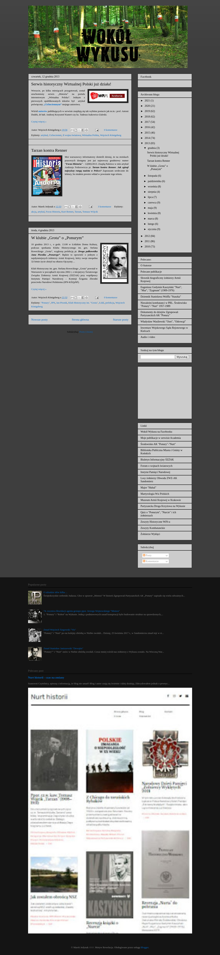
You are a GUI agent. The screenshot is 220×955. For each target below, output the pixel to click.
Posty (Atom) (86, 331)
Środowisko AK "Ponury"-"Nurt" (158, 444)
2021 (148, 100)
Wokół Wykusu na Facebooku (156, 431)
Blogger (144, 947)
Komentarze (151, 561)
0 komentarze (110, 129)
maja (151, 207)
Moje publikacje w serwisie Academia (161, 438)
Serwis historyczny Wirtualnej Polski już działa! (71, 84)
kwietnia (153, 213)
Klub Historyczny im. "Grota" (83, 302)
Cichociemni (55, 135)
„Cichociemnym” (53, 104)
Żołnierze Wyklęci (150, 534)
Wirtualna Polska (90, 135)
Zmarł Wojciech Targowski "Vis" (60, 629)
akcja (33, 211)
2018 (148, 116)
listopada (153, 175)
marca (151, 218)
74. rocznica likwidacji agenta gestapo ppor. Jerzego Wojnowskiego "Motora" (82, 611)
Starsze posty (121, 319)
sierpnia (152, 191)
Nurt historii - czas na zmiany (46, 677)
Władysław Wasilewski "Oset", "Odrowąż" (163, 321)
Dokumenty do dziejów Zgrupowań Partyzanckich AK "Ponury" (159, 314)
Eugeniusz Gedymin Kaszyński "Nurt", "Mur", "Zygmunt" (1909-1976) (161, 289)
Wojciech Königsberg (110, 135)
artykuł (44, 135)
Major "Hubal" (148, 487)
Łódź (101, 302)
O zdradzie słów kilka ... (55, 592)
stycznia (152, 229)
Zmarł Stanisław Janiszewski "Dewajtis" (63, 648)
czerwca (152, 202)
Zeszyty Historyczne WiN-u (155, 521)
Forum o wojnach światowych (156, 465)
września (153, 186)
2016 (148, 127)
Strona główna (80, 319)
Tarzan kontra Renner (49, 150)
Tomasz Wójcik (90, 211)
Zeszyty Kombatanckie (153, 528)
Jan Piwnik (61, 302)
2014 (148, 138)
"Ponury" (45, 302)
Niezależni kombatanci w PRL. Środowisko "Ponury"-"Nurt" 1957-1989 (164, 304)
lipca (151, 197)
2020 (148, 105)
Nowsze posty (39, 319)
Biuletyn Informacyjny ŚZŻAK (157, 459)
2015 (148, 132)
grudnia (152, 148)
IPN (53, 302)
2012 (148, 236)
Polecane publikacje (151, 271)
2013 (148, 143)
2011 (147, 241)
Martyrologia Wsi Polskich (155, 493)
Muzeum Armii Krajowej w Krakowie (161, 500)
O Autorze (146, 265)
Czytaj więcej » (39, 121)
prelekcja (109, 302)
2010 (148, 246)
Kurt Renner (67, 211)
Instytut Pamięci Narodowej (155, 472)
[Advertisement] (164, 391)
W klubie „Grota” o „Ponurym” (57, 237)
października (155, 181)
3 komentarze (104, 206)
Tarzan (78, 211)
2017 (148, 122)
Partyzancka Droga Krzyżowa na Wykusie (163, 506)
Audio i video (148, 337)
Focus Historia (53, 211)
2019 (148, 111)
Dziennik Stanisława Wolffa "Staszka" (161, 296)
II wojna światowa (72, 135)
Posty (147, 555)
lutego (151, 224)
